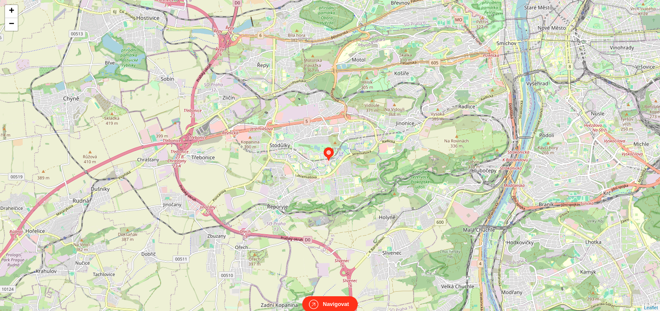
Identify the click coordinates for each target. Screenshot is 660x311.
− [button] (11, 24)
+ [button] (11, 11)
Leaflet (651, 300)
